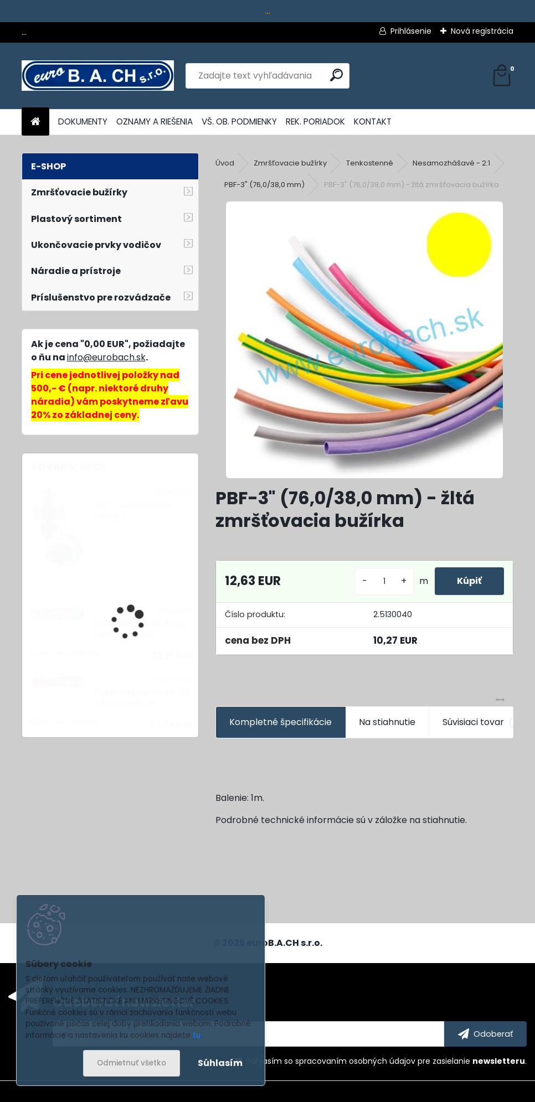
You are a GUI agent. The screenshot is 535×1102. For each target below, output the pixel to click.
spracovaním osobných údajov (355, 1061)
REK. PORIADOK (315, 121)
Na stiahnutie (387, 722)
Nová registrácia (482, 31)
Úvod (224, 163)
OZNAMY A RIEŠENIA (154, 121)
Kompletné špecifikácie (280, 722)
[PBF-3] (364, 339)
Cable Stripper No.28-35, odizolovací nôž (142, 698)
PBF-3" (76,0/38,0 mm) (264, 184)
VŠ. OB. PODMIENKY (239, 121)
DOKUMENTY (82, 121)
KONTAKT (373, 121)
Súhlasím (220, 1063)
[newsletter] (485, 1034)
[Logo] (98, 76)
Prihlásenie (410, 31)
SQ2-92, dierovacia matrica (132, 510)
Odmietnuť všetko (131, 1063)
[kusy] (384, 581)
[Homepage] (35, 122)
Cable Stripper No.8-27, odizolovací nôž (140, 629)
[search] (336, 75)
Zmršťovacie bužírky (290, 163)
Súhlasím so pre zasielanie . (386, 1061)
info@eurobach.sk (106, 357)
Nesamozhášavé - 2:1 (451, 163)
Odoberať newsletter (124, 1002)
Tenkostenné (369, 163)
